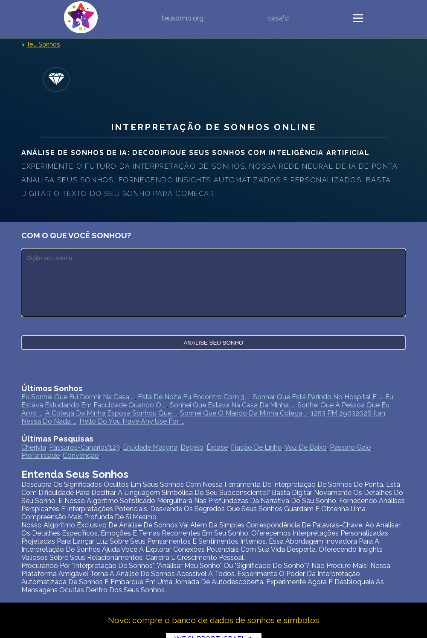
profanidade (40, 455)
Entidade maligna (150, 447)
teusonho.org (182, 18)
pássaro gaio (350, 447)
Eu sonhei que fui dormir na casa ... (78, 397)
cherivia (33, 447)
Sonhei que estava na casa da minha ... (232, 405)
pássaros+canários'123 (84, 447)
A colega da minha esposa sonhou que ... (111, 413)
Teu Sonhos (43, 44)
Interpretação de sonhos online (213, 127)
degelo (191, 447)
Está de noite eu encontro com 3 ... (194, 397)
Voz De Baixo (306, 447)
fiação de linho (256, 447)
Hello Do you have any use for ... (131, 421)
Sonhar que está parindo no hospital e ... (317, 397)
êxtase (217, 447)
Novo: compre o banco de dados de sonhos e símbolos (213, 620)
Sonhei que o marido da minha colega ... (244, 413)
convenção (81, 455)
